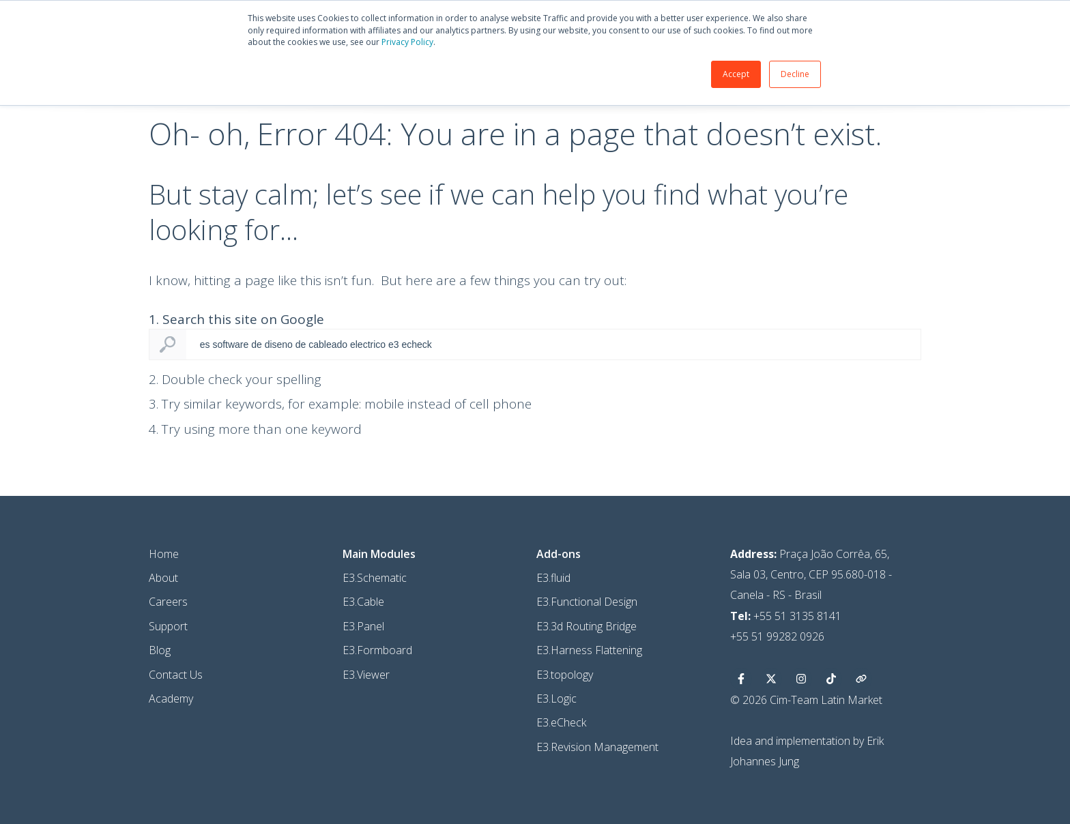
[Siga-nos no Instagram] (817, 705)
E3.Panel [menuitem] (365, 652)
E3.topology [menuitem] (573, 700)
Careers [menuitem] (162, 628)
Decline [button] (783, 77)
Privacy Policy (454, 44)
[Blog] (877, 705)
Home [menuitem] (158, 579)
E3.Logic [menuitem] (565, 724)
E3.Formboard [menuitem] (379, 676)
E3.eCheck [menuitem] (570, 748)
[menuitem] (380, 579)
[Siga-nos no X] (787, 705)
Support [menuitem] (162, 652)
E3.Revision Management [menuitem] (606, 772)
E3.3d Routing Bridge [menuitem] (595, 652)
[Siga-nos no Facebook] (757, 705)
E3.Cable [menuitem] (365, 628)
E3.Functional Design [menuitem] (595, 628)
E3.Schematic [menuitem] (376, 603)
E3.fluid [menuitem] (562, 603)
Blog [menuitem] (153, 676)
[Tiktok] (847, 705)
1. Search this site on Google (230, 346)
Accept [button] (724, 77)
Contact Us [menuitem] (170, 700)
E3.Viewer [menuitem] (367, 700)
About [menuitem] (157, 603)
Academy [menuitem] (165, 724)
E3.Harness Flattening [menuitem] (598, 676)
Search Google (161, 371)
